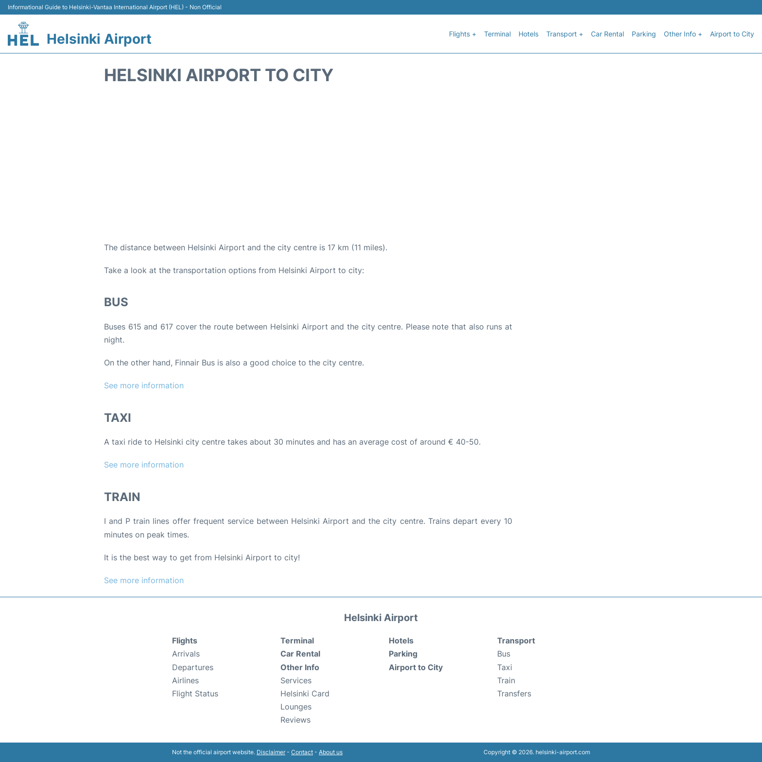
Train (506, 680)
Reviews (295, 720)
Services (296, 680)
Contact (302, 752)
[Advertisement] (381, 163)
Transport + (564, 34)
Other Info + (683, 34)
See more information (144, 385)
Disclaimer (271, 752)
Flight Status (195, 693)
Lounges (296, 706)
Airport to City (732, 34)
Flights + (462, 34)
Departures (192, 667)
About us (331, 752)
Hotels (528, 34)
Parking (644, 34)
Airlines (185, 680)
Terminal (497, 34)
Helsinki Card (304, 693)
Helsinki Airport (99, 39)
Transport (516, 640)
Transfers (514, 693)
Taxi (504, 667)
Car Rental (607, 34)
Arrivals (186, 653)
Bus (503, 653)
